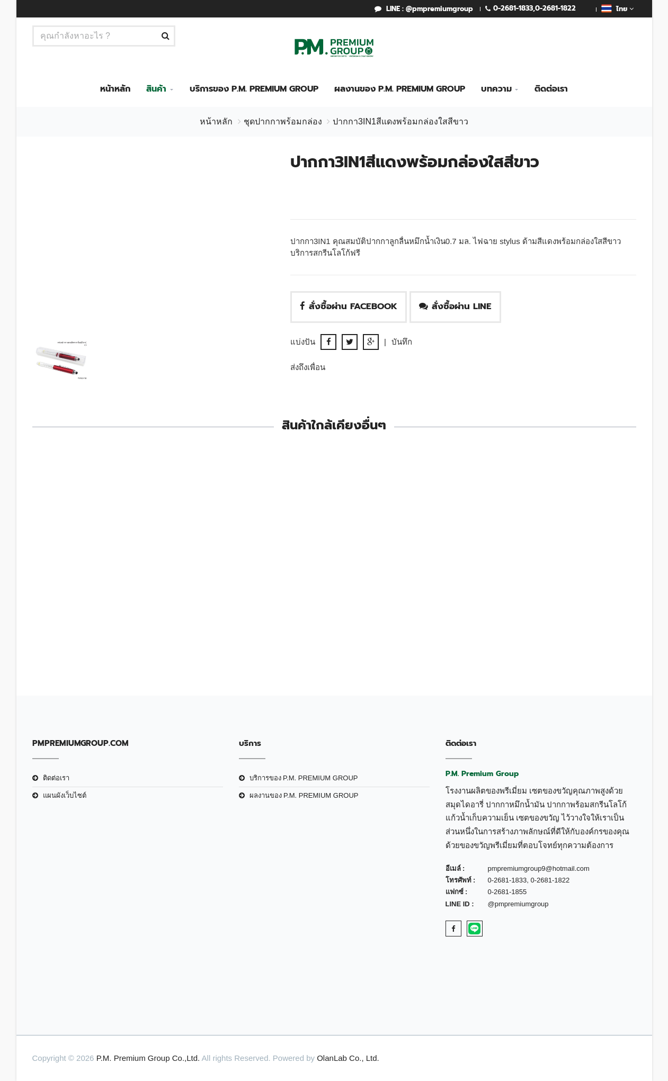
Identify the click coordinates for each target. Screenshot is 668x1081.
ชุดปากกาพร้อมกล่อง (283, 121)
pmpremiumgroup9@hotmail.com (539, 868)
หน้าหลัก (115, 89)
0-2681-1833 (513, 8)
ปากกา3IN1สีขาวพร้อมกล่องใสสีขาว (411, 566)
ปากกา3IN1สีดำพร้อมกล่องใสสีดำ (101, 600)
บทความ (496, 89)
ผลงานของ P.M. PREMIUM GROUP (399, 89)
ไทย (617, 8)
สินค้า (156, 89)
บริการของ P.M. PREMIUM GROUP (254, 89)
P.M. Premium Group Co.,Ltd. (148, 1057)
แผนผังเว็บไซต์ (64, 795)
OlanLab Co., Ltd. (348, 1057)
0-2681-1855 (507, 892)
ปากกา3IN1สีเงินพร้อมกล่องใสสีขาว (566, 566)
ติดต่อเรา (551, 89)
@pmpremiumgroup (518, 904)
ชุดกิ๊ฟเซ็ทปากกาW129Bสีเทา (256, 600)
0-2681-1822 (555, 8)
